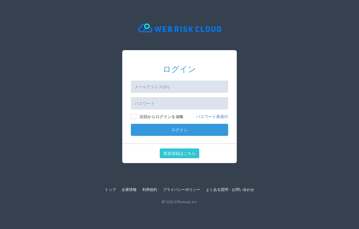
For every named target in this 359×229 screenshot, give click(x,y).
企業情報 (129, 189)
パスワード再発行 (212, 116)
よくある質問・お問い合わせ (230, 189)
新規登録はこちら (179, 153)
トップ (110, 189)
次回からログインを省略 (157, 116)
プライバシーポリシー (181, 189)
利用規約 (149, 189)
